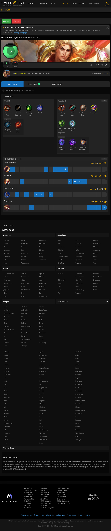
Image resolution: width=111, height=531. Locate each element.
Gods (65, 3)
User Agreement (26, 515)
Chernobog (7, 280)
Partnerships (71, 515)
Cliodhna (42, 243)
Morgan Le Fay (80, 410)
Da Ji (5, 381)
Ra (40, 423)
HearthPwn (61, 495)
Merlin (6, 410)
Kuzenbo (79, 256)
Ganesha (78, 384)
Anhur (77, 355)
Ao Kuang (7, 310)
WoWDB (43, 505)
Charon (78, 374)
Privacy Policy (39, 515)
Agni (41, 352)
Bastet (77, 368)
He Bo (23, 320)
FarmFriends (45, 488)
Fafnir (78, 250)
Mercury (78, 407)
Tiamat (6, 342)
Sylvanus (7, 433)
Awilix (77, 365)
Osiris (6, 420)
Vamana (78, 293)
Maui (95, 256)
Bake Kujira (97, 243)
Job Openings (60, 515)
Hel (40, 320)
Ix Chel (23, 323)
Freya (41, 316)
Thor (5, 436)
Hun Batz (7, 397)
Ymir (5, 443)
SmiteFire (27, 501)
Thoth (41, 339)
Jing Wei (42, 401)
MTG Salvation (45, 501)
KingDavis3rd (21, 73)
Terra (95, 260)
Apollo (77, 358)
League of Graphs (30, 490)
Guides (43, 3)
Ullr (76, 436)
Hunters (6, 268)
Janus (5, 401)
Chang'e (24, 313)
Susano (78, 430)
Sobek (77, 427)
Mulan (95, 283)
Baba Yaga (43, 310)
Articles (88, 515)
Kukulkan (78, 404)
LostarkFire (44, 495)
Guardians (61, 235)
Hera (5, 323)
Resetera (27, 508)
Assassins (7, 235)
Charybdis (42, 277)
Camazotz (24, 243)
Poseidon (78, 420)
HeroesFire (44, 492)
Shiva (60, 290)
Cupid (77, 378)
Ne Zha (6, 413)
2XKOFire (44, 499)
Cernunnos (7, 374)
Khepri (41, 404)
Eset (5, 384)
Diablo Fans (61, 497)
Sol (5, 430)
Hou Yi (41, 394)
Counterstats (28, 495)
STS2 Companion (63, 501)
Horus (6, 394)
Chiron (6, 378)
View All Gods (55, 448)
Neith (41, 413)
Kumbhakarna (63, 256)
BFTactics (44, 497)
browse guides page (20, 33)
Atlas (41, 365)
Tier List (53, 7)
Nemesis (78, 413)
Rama (77, 423)
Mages (6, 302)
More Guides (57, 84)
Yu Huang (42, 342)
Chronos (42, 378)
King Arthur (80, 283)
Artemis (42, 362)
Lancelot (7, 250)
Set (5, 260)
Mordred (42, 410)
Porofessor (28, 492)
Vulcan (6, 440)
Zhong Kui (24, 346)
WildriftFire (28, 497)
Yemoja (78, 440)
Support (80, 515)
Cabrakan (42, 371)
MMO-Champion (63, 488)
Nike (59, 286)
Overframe (61, 499)
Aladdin (6, 355)
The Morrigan (80, 433)
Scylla (41, 427)
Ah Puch (78, 352)
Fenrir (41, 384)
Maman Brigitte (26, 326)
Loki (5, 407)
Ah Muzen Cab (9, 273)
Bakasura (42, 240)
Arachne (7, 240)
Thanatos (42, 433)
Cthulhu (60, 250)
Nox (22, 329)
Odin (77, 417)
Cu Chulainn (80, 277)
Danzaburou (43, 381)
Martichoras (25, 290)
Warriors (60, 268)
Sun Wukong (43, 430)
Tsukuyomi (43, 436)
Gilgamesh (43, 388)
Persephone (25, 333)
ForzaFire (44, 490)
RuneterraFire (29, 499)
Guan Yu (78, 388)
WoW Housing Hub (47, 508)
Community (78, 3)
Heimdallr (42, 283)
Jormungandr (80, 401)
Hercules (78, 391)
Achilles (105, 73)
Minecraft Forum (46, 503)
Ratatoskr (7, 427)
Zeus (41, 443)
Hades (6, 391)
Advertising (50, 515)
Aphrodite (42, 358)
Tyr (59, 293)
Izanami (78, 397)
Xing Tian (61, 263)
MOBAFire (28, 488)
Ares (5, 362)
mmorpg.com (62, 490)
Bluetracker (61, 492)
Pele (40, 420)
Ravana (24, 256)
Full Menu (94, 7)
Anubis (6, 358)
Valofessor (28, 505)
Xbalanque (43, 440)
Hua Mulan (79, 394)
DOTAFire (27, 503)
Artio (77, 362)
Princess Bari (8, 423)
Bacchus (7, 368)
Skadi (5, 296)
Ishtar (41, 397)
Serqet (41, 256)
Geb (5, 388)
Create (32, 3)
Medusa (42, 407)
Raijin (23, 336)
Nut (40, 417)
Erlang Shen (97, 277)
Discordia (78, 381)
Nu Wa (6, 417)
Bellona (6, 371)
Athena (6, 365)
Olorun (6, 333)
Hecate (42, 391)
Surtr (95, 290)
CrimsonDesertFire (64, 503)
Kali (5, 404)
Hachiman (25, 283)
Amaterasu (43, 355)
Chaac (41, 374)
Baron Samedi (44, 368)
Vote (6, 64)
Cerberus (78, 371)
